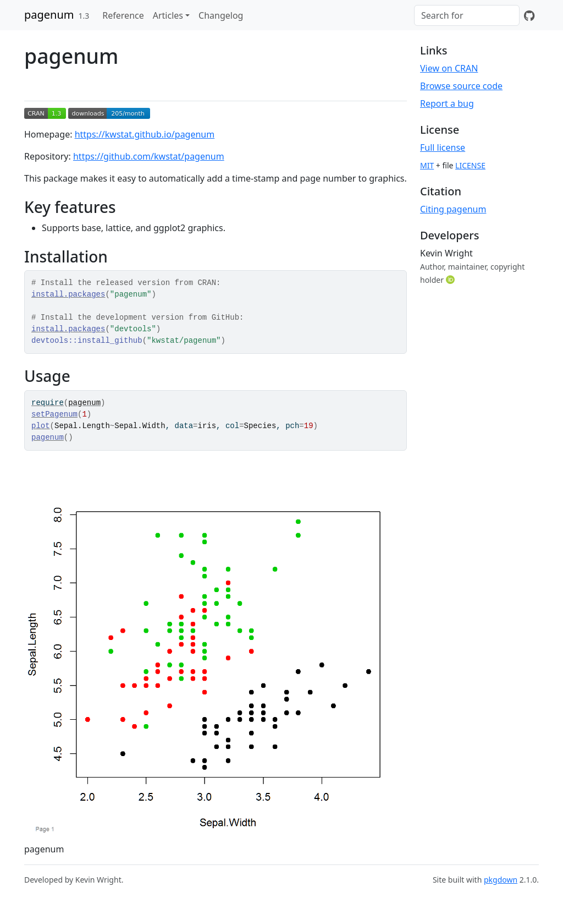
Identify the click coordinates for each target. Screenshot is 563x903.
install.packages (68, 294)
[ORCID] (451, 279)
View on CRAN (449, 68)
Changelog (220, 15)
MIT (427, 165)
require (47, 402)
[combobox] (467, 15)
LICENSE (470, 165)
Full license (442, 147)
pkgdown (500, 879)
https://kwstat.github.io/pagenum (145, 134)
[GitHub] (529, 15)
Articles (168, 15)
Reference (122, 15)
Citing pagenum (453, 209)
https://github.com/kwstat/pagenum (148, 156)
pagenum (49, 14)
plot (40, 426)
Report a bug (447, 103)
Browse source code (461, 86)
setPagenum (54, 414)
